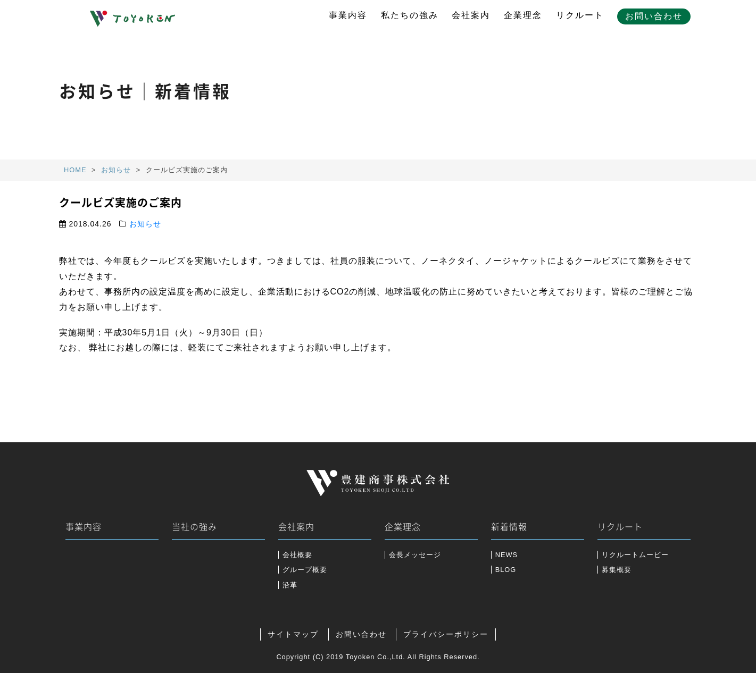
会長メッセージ (415, 555)
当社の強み (194, 527)
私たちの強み (409, 15)
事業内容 (348, 15)
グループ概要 (305, 570)
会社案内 (471, 15)
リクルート (580, 15)
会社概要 (297, 555)
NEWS (506, 555)
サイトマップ (293, 634)
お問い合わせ (654, 16)
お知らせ (145, 224)
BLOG (506, 570)
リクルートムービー (635, 555)
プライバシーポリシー (445, 634)
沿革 (290, 585)
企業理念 (523, 15)
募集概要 (617, 570)
